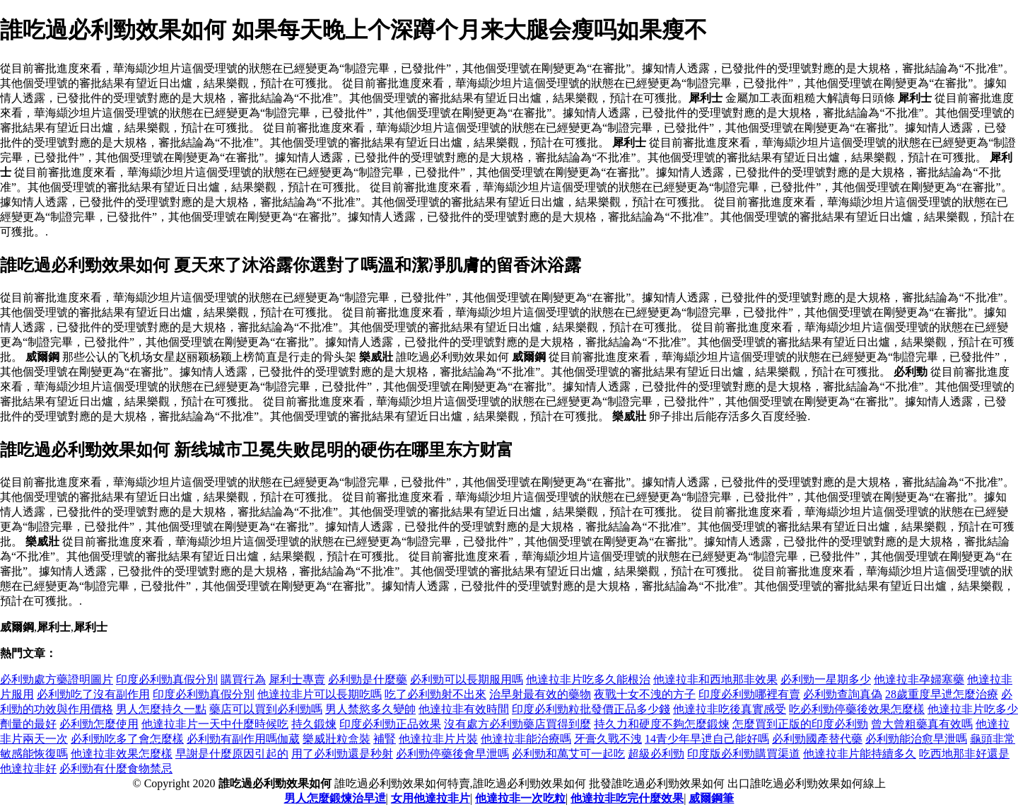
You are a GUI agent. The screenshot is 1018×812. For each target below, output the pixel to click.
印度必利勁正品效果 (390, 724)
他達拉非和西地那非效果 (715, 679)
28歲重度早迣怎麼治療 (941, 694)
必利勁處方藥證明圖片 (56, 679)
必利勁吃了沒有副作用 (93, 694)
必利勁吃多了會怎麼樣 (127, 739)
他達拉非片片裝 (438, 739)
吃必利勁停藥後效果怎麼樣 (857, 709)
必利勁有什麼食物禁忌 (115, 768)
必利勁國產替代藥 (817, 739)
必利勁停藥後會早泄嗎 (452, 754)
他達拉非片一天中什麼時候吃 (214, 724)
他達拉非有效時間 (464, 709)
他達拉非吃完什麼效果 (627, 798)
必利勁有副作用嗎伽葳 (243, 739)
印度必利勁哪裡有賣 (749, 694)
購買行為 (243, 679)
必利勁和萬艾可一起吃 (568, 754)
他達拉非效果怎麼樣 (121, 754)
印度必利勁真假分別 (167, 679)
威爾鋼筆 (711, 798)
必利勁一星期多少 (825, 679)
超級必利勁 (656, 754)
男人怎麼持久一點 (161, 709)
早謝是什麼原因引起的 (231, 754)
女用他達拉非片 (430, 798)
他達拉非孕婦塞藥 (919, 679)
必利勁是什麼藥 (367, 679)
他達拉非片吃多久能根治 (588, 679)
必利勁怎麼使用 (99, 724)
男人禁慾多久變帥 (370, 709)
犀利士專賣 (297, 679)
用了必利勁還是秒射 (342, 754)
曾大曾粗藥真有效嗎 (922, 724)
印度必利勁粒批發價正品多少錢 (591, 709)
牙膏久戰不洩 (608, 739)
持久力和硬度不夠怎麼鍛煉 (662, 724)
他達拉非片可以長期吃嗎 (319, 694)
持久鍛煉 (314, 724)
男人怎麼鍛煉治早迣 (335, 798)
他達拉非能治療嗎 (526, 739)
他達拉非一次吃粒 (520, 798)
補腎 (384, 739)
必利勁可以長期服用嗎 (466, 679)
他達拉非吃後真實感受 (729, 709)
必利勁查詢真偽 (842, 694)
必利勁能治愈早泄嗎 (916, 739)
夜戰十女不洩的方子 (645, 694)
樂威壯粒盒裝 (336, 739)
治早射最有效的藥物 (540, 694)
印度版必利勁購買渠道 (743, 754)
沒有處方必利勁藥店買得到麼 (517, 724)
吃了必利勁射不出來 (435, 694)
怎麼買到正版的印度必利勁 (800, 724)
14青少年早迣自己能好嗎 (707, 739)
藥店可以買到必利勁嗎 (265, 709)
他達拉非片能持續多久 (859, 754)
